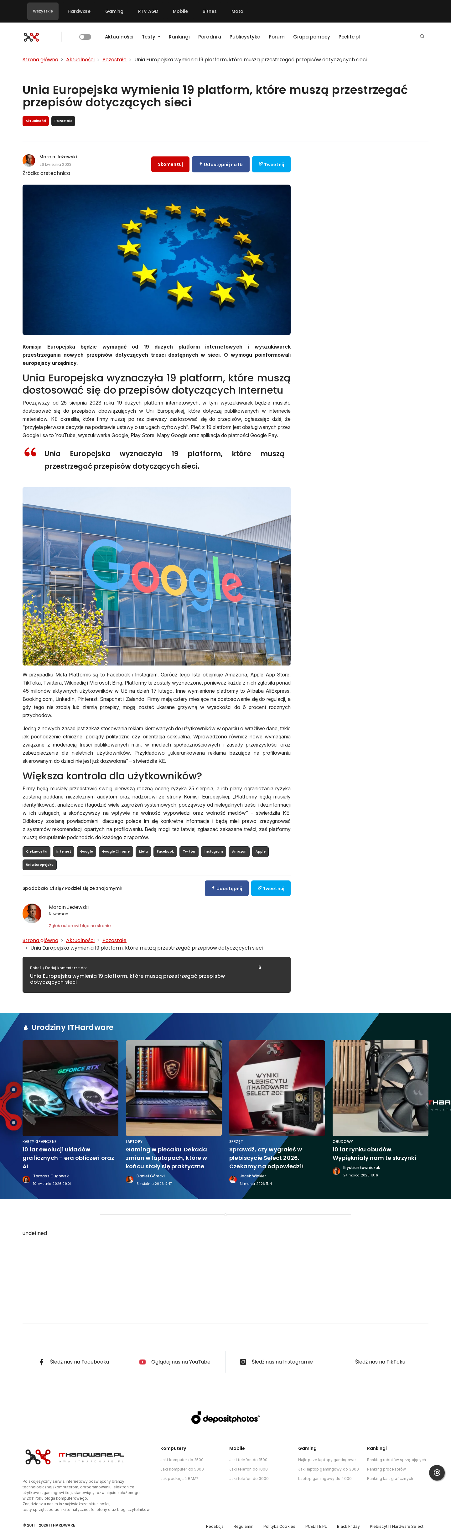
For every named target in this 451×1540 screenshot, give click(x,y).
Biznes (210, 11)
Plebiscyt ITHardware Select (396, 1526)
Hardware (79, 11)
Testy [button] (149, 36)
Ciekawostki (36, 851)
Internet (63, 851)
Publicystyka (245, 36)
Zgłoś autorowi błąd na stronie (80, 926)
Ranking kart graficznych (390, 1478)
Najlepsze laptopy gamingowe (327, 1459)
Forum (277, 36)
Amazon (239, 851)
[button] (422, 36)
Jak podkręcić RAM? (179, 1478)
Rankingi (179, 36)
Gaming (114, 11)
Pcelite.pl (349, 36)
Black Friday (348, 1526)
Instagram (214, 851)
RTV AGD (148, 11)
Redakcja (215, 1526)
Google (86, 851)
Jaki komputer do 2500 (182, 1459)
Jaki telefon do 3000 (249, 1478)
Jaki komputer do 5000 (182, 1469)
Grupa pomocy (311, 36)
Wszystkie (43, 11)
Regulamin (243, 1526)
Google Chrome (116, 851)
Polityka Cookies (279, 1526)
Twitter (189, 851)
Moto (237, 11)
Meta (143, 851)
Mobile (180, 11)
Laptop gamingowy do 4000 (325, 1478)
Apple (261, 851)
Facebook (165, 851)
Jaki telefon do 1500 (248, 1459)
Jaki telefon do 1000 (248, 1469)
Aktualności (119, 36)
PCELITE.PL (316, 1526)
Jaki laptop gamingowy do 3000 (328, 1469)
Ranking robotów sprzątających (396, 1459)
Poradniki (209, 36)
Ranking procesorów (386, 1469)
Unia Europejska (40, 864)
